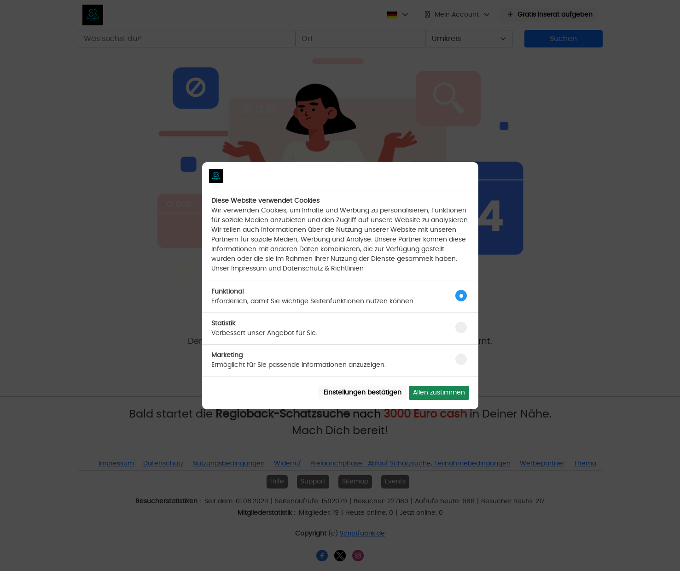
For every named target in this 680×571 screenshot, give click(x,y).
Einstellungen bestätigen (362, 392)
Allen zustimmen (439, 392)
